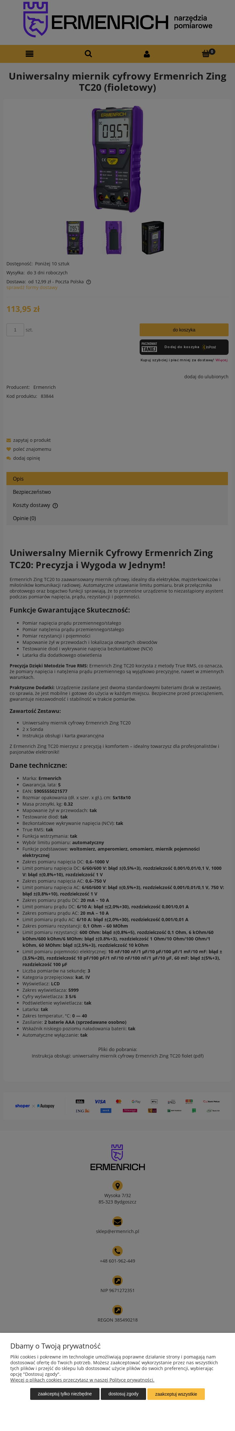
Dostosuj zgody (123, 1394)
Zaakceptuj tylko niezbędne (65, 1394)
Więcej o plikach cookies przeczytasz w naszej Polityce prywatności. (82, 1380)
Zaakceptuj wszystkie (176, 1394)
